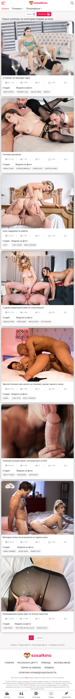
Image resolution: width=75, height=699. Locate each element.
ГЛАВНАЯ (9, 663)
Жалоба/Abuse (62, 663)
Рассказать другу (27, 663)
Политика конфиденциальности (37, 673)
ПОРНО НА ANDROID (31, 668)
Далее (40, 637)
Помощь (46, 663)
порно (26, 678)
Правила (49, 668)
